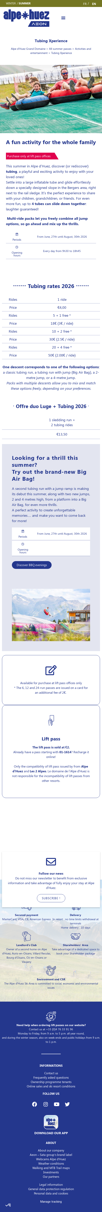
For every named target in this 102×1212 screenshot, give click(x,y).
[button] (63, 18)
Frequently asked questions (51, 1077)
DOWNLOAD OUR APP (51, 1133)
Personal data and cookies (51, 1193)
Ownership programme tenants (51, 1082)
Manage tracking (51, 1201)
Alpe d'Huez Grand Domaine (28, 49)
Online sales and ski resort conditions (51, 1086)
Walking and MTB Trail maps (51, 1168)
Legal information (51, 1185)
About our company (51, 1150)
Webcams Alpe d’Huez (51, 1159)
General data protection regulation (51, 1189)
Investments (51, 1172)
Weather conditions (51, 1163)
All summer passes (60, 49)
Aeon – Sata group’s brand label (51, 1155)
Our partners (51, 1177)
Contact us (51, 1073)
